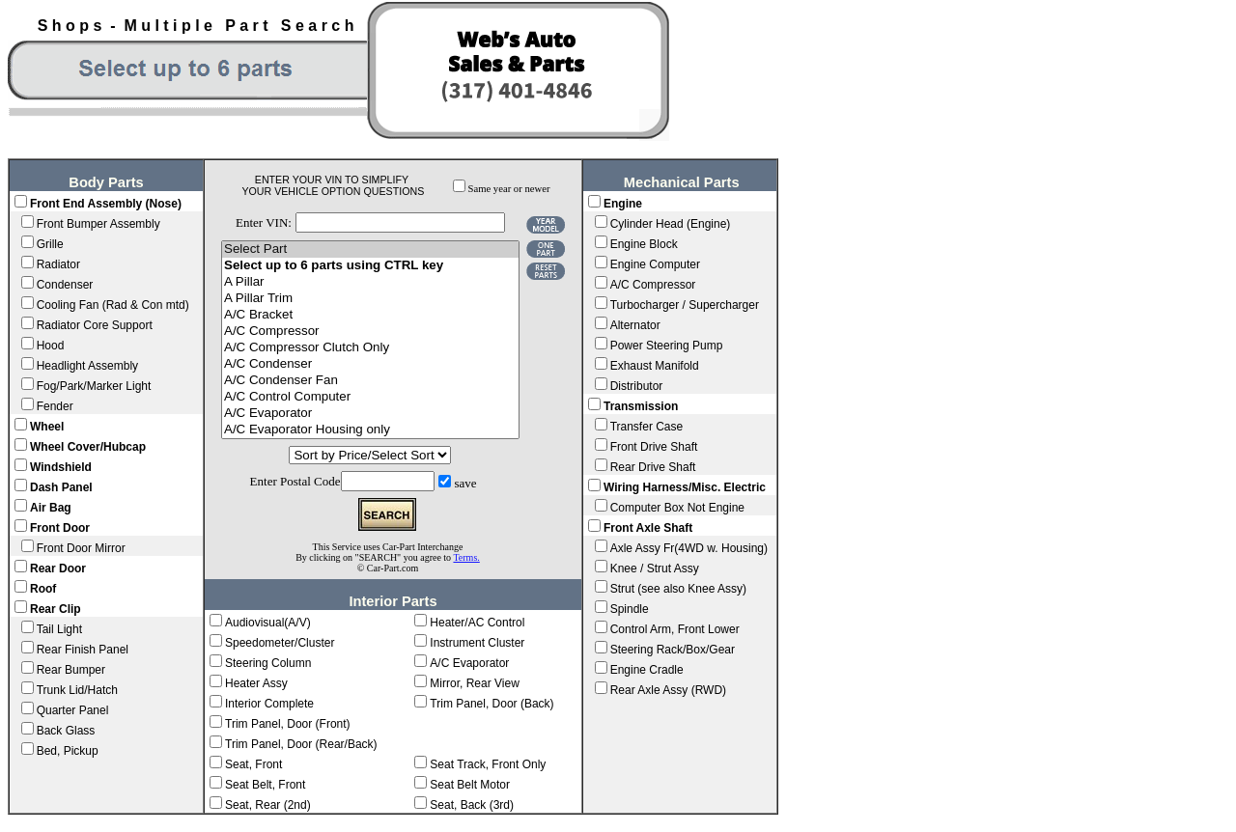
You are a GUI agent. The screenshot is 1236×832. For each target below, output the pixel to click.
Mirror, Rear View (474, 683)
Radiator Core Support (95, 325)
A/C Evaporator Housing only (370, 430)
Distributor (636, 386)
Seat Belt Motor (470, 784)
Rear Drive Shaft (653, 467)
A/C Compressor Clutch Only (370, 348)
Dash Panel (61, 487)
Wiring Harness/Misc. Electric (685, 487)
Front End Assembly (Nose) (106, 203)
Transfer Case (647, 426)
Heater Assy (256, 683)
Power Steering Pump (666, 345)
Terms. (466, 557)
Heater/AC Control (477, 622)
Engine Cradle (647, 670)
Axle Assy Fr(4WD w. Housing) (689, 548)
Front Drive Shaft (654, 447)
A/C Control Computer (370, 397)
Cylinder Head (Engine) (670, 224)
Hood (51, 345)
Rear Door (58, 568)
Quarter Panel (73, 710)
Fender (55, 406)
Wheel (47, 426)
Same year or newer (509, 188)
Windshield (61, 467)
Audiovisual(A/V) (268, 622)
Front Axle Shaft (648, 528)
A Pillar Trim (370, 299)
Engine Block (644, 244)
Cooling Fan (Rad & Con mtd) (113, 305)
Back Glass (66, 730)
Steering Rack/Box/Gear (672, 649)
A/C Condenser (370, 364)
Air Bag (50, 507)
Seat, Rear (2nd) (268, 805)
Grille (50, 244)
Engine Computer (655, 264)
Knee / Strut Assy (654, 568)
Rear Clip (55, 609)
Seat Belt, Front (265, 784)
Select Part (370, 249)
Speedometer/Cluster (279, 643)
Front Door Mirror (81, 548)
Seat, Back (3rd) (472, 805)
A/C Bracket (370, 315)
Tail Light (59, 629)
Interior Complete (269, 703)
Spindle (629, 609)
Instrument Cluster (477, 643)
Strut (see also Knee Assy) (678, 589)
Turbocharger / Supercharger (684, 305)
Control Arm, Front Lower (675, 629)
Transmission (641, 406)
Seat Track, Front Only (488, 764)
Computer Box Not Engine (677, 507)
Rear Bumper (71, 670)
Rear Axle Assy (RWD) (668, 690)
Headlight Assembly (87, 366)
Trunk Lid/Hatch (77, 690)
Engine (623, 203)
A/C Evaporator (370, 413)
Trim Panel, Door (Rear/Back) (301, 744)
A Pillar (370, 282)
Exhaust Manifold (654, 366)
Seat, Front (253, 764)
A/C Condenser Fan (370, 381)
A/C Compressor (370, 331)
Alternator (635, 325)
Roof (43, 589)
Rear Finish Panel (82, 649)
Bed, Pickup (67, 751)
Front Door (60, 528)
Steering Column (268, 663)
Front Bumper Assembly (98, 224)
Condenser (65, 284)
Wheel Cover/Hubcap (88, 447)
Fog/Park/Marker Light (94, 386)
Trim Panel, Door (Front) (288, 724)
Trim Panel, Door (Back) (491, 703)
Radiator (58, 264)
